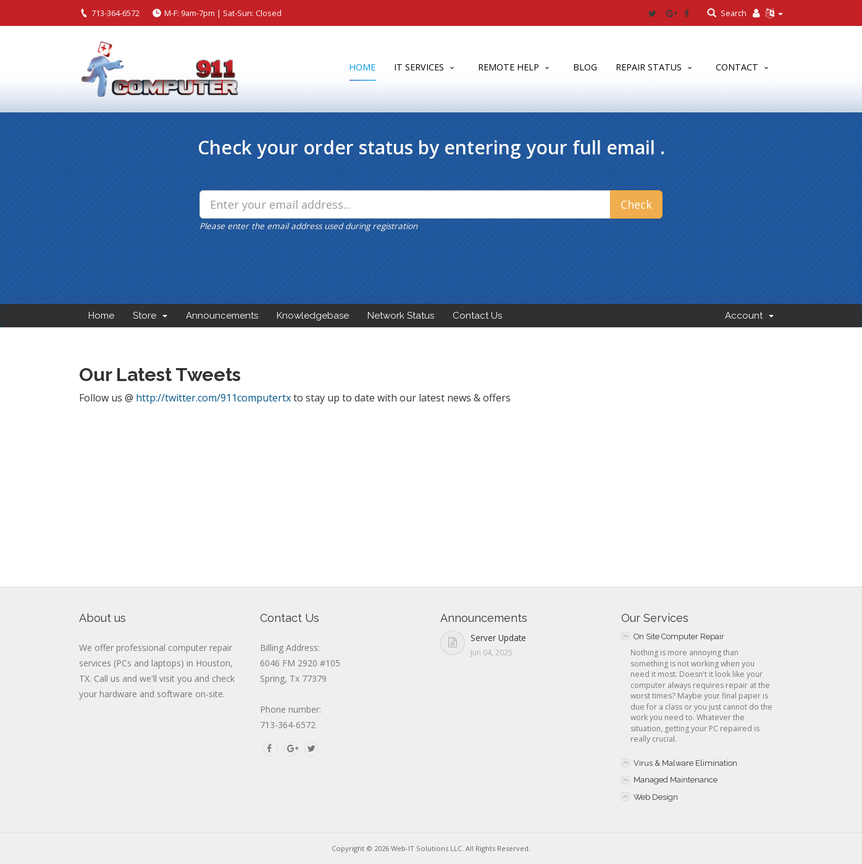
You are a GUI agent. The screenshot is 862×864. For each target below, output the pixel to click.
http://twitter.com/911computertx (213, 398)
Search (734, 13)
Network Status (400, 315)
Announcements (222, 315)
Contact (737, 67)
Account (749, 315)
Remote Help (508, 67)
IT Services (419, 67)
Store (150, 315)
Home (362, 69)
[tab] (702, 636)
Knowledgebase (313, 315)
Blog (585, 67)
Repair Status (649, 67)
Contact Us (477, 315)
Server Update (498, 638)
